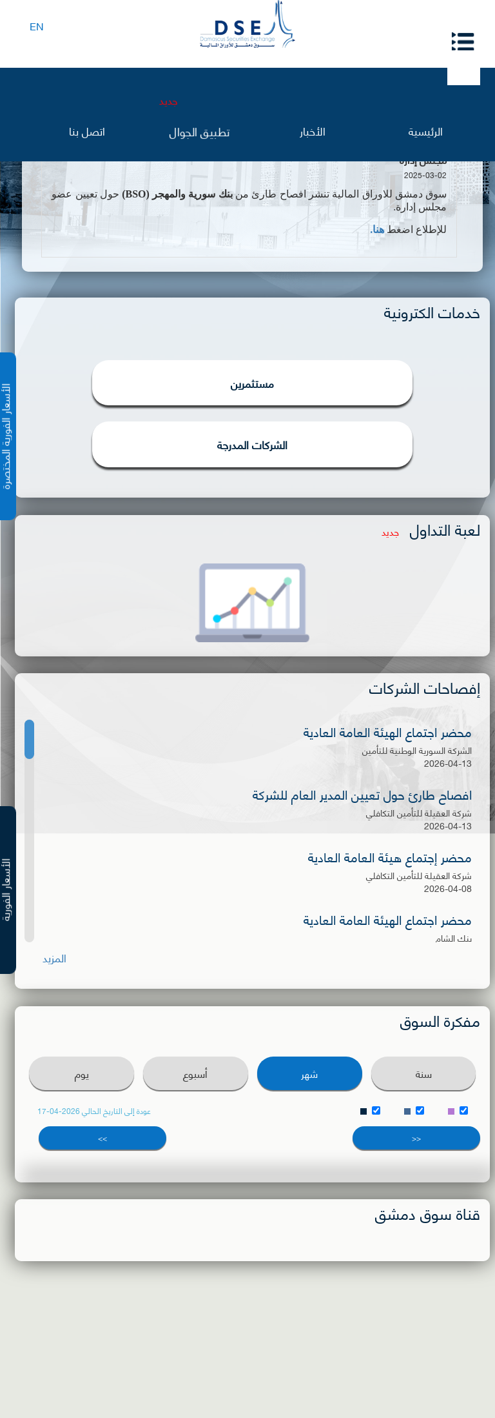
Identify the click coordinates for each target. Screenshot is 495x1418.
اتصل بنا (87, 130)
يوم (82, 1073)
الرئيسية (426, 130)
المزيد (54, 957)
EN (37, 25)
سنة (424, 1073)
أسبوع (195, 1073)
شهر (309, 1073)
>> (102, 1137)
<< (416, 1137)
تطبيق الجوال (199, 130)
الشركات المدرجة (252, 444)
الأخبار (312, 130)
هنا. (377, 229)
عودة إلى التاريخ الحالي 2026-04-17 (94, 1110)
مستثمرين (252, 382)
